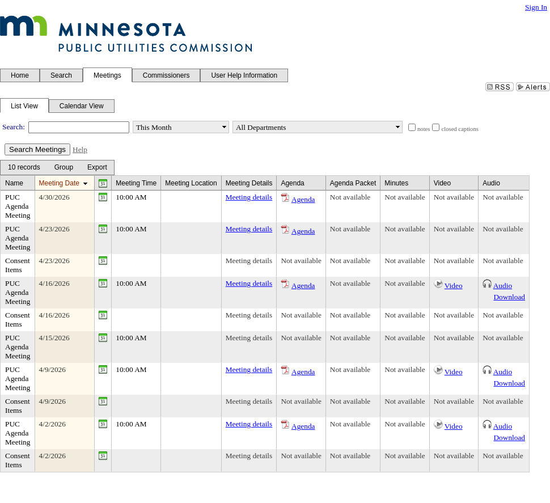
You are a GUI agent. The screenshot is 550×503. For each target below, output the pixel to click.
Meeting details (249, 197)
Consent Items (17, 265)
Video (454, 285)
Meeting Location (191, 183)
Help (80, 149)
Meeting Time (136, 183)
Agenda (303, 199)
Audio (502, 285)
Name (14, 183)
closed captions (459, 129)
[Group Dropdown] (64, 167)
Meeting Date (59, 183)
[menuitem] (24, 167)
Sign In (536, 7)
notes (423, 129)
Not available (350, 197)
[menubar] (57, 167)
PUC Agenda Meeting (17, 206)
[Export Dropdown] (97, 167)
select (224, 127)
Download (509, 297)
